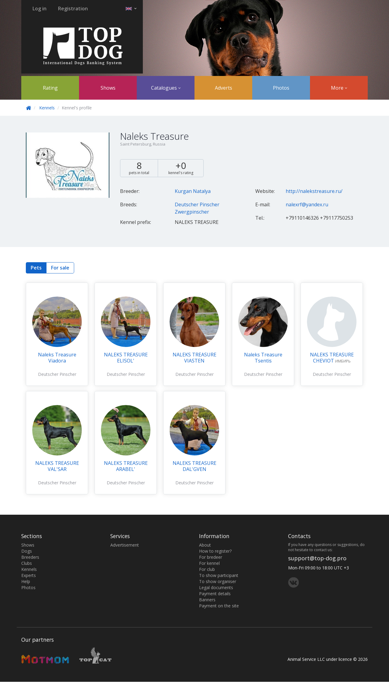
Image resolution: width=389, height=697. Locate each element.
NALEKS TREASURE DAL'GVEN (194, 466)
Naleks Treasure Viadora (57, 357)
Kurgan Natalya (193, 191)
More (339, 87)
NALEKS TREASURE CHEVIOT (332, 357)
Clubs (26, 563)
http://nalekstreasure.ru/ (314, 191)
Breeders (30, 557)
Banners (207, 600)
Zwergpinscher (192, 211)
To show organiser (217, 581)
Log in (39, 8)
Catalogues (166, 87)
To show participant (218, 575)
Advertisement (124, 545)
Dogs (26, 551)
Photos (281, 87)
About (205, 545)
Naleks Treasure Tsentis (263, 357)
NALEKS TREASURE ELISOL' (126, 357)
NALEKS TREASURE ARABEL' (126, 466)
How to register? (215, 551)
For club (207, 569)
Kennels (47, 108)
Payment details (215, 593)
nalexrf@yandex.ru (307, 204)
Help (25, 581)
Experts (28, 575)
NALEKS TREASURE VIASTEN (194, 357)
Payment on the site (219, 606)
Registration (73, 8)
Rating (50, 87)
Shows (108, 87)
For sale (60, 267)
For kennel (209, 563)
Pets (36, 267)
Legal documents (216, 587)
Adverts (223, 87)
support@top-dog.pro (317, 558)
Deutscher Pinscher (197, 204)
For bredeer (210, 557)
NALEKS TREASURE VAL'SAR (57, 466)
